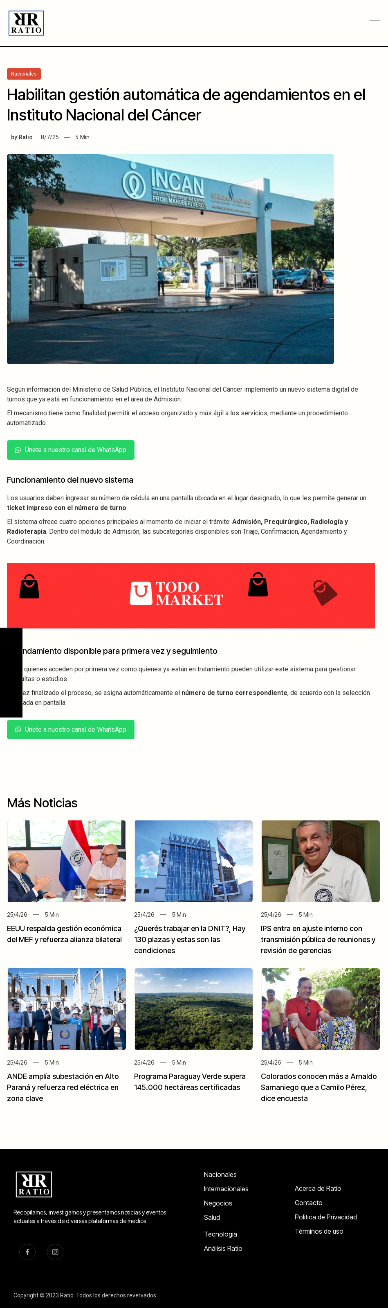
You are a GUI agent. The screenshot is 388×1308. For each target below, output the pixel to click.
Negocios (218, 1203)
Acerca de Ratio (318, 1188)
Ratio (26, 137)
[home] (27, 23)
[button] (375, 23)
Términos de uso (319, 1231)
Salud (212, 1217)
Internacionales (226, 1189)
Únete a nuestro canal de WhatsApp (70, 450)
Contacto (309, 1203)
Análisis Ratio (223, 1248)
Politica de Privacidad (326, 1217)
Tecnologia (220, 1234)
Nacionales (220, 1174)
